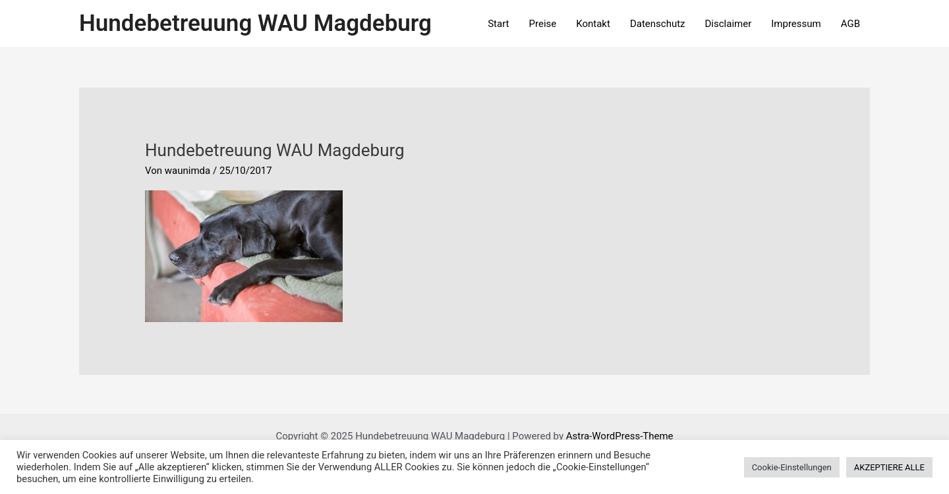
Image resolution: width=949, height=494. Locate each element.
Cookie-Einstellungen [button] (792, 467)
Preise (543, 24)
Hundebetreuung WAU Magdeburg (255, 23)
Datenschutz (657, 24)
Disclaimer (728, 24)
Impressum (795, 24)
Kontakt (593, 24)
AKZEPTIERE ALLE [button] (889, 467)
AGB (850, 24)
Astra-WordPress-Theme (620, 436)
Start (498, 24)
